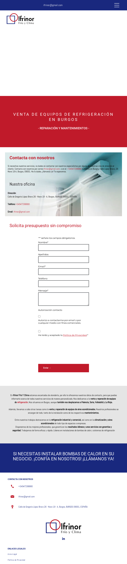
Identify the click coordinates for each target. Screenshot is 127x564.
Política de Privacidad (75, 335)
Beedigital (118, 558)
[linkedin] (63, 515)
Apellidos (43, 254)
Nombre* (43, 242)
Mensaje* (43, 290)
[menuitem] (63, 530)
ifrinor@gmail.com (52, 5)
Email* (42, 266)
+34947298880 (22, 204)
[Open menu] (116, 5)
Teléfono (42, 278)
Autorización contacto (50, 310)
